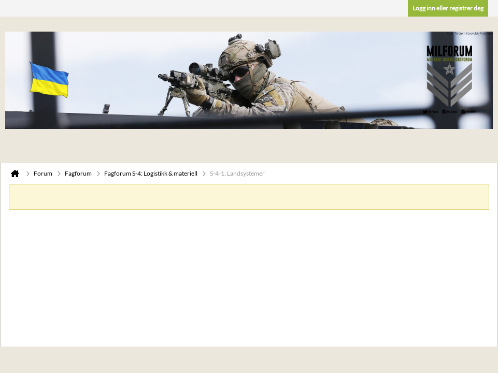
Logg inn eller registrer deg (447, 8)
